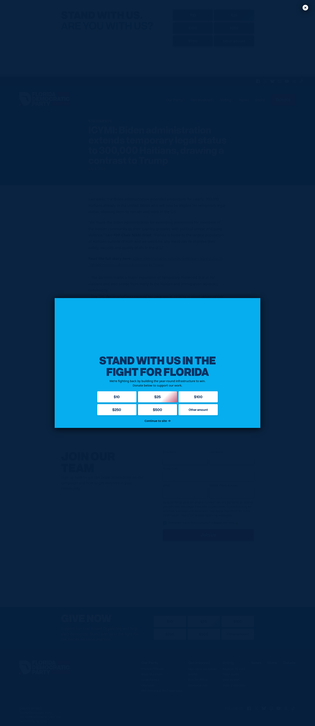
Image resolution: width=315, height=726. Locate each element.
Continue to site (158, 421)
